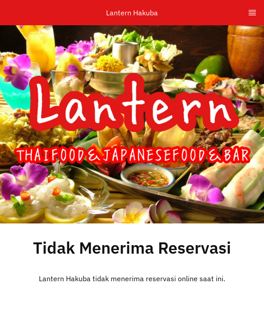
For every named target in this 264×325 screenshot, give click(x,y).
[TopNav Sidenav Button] (252, 12)
